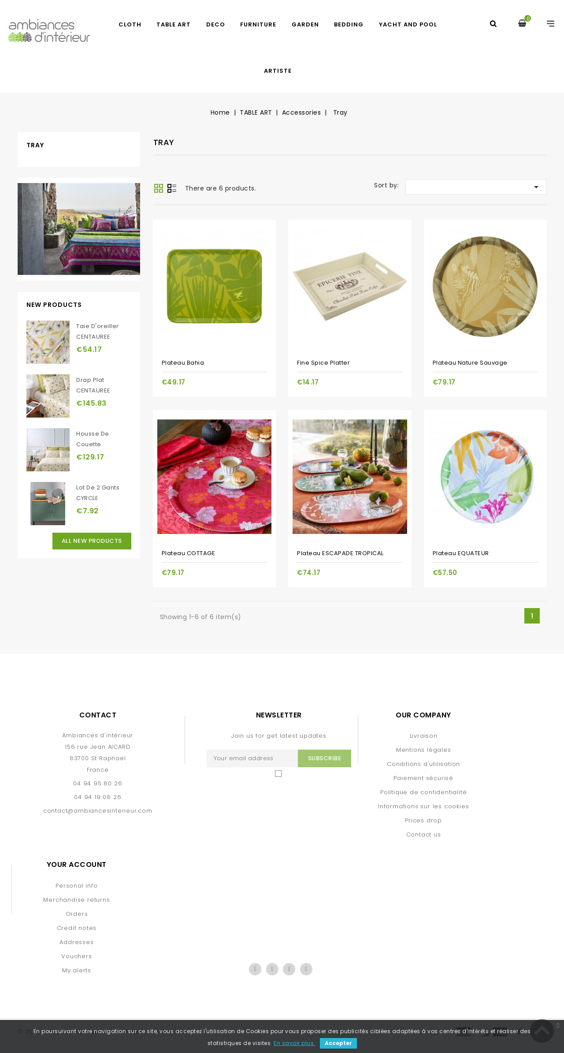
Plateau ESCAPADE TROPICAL (340, 553)
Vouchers (76, 956)
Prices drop (423, 820)
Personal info (76, 885)
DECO (215, 24)
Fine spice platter (323, 362)
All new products (92, 541)
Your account (77, 864)
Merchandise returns (76, 900)
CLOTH (130, 24)
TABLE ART (173, 24)
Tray (35, 145)
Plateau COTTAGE (188, 553)
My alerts (76, 970)
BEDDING (349, 24)
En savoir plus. (294, 1043)
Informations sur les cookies (423, 806)
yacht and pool (408, 24)
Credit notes (77, 928)
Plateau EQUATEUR (461, 553)
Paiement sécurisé (423, 778)
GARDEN (305, 24)
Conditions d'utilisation (423, 764)
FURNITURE (258, 24)
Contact (98, 715)
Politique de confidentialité (423, 792)
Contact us (423, 834)
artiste (278, 71)
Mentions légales (423, 750)
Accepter (338, 1043)
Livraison (424, 736)
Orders (77, 914)
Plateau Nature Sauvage (470, 362)
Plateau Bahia (183, 362)
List (171, 189)
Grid (158, 188)
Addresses (76, 942)
